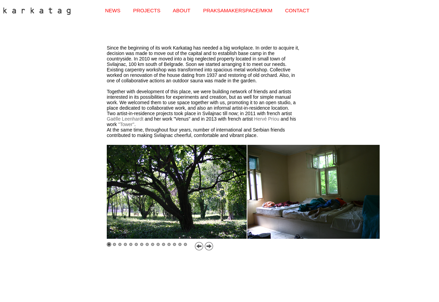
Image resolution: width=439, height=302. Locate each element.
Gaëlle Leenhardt (125, 119)
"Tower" (126, 124)
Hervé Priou (266, 119)
